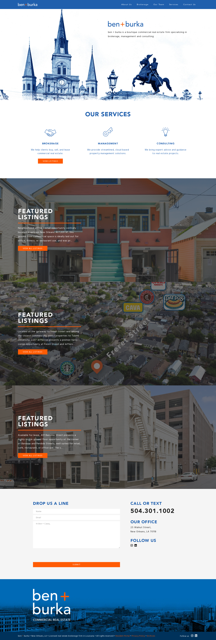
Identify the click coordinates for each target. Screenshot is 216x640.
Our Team (158, 4)
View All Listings (33, 248)
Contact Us (189, 4)
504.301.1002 (152, 511)
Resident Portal (123, 636)
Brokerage (142, 4)
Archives (151, 636)
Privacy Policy (138, 636)
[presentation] (56, 556)
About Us (126, 4)
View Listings (50, 161)
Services (173, 4)
